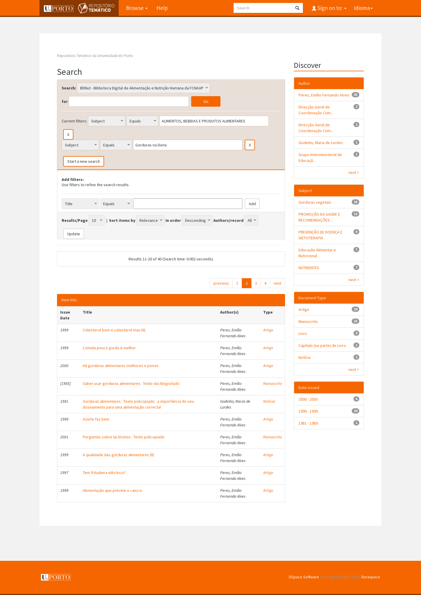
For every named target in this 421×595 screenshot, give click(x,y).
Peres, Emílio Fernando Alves (324, 95)
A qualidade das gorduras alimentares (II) (118, 454)
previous (221, 283)
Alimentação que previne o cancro (112, 490)
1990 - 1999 (308, 411)
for (65, 101)
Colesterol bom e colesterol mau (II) (114, 330)
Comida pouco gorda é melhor (109, 347)
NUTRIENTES (309, 267)
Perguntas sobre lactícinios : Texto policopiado (124, 437)
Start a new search (83, 161)
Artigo (268, 330)
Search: (69, 88)
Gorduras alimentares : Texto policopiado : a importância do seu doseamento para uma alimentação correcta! (138, 404)
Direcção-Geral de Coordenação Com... (316, 109)
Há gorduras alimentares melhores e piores (121, 365)
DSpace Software (304, 577)
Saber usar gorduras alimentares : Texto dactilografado (131, 383)
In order (173, 220)
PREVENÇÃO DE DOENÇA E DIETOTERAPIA (320, 235)
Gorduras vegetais (315, 202)
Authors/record (228, 220)
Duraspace (370, 577)
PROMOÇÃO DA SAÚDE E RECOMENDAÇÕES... (319, 217)
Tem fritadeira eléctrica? (104, 472)
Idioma (363, 7)
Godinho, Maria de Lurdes (321, 142)
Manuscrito (272, 383)
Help (162, 7)
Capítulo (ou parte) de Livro (322, 345)
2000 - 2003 (308, 399)
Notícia (269, 401)
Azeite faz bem (96, 419)
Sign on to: (331, 7)
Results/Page (75, 220)
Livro (303, 333)
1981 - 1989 (308, 423)
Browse (137, 7)
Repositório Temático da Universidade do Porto (95, 55)
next (277, 283)
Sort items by (122, 220)
